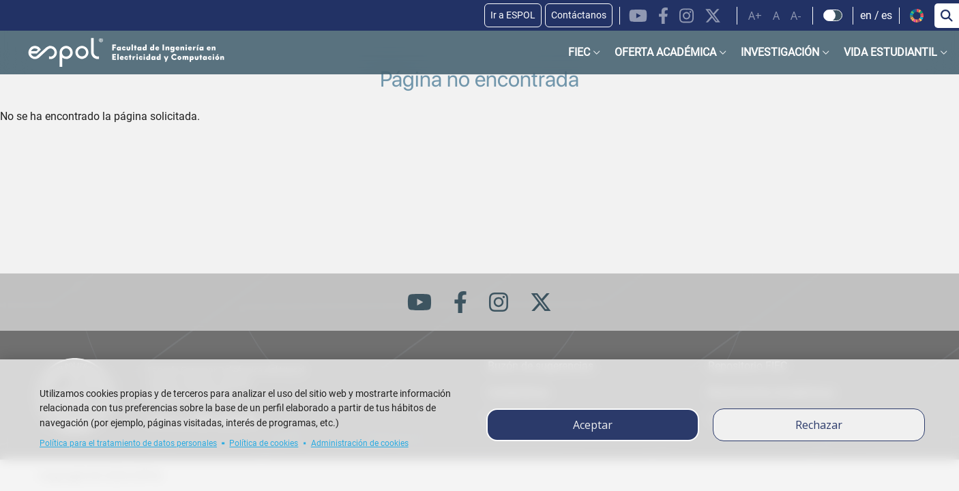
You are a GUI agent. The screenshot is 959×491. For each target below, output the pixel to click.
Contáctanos (578, 15)
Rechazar (818, 424)
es (886, 15)
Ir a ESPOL (512, 15)
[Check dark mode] (833, 16)
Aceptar (593, 424)
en (866, 15)
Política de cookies (263, 443)
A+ (755, 15)
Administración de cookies (360, 443)
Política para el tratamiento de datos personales (128, 443)
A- (796, 15)
